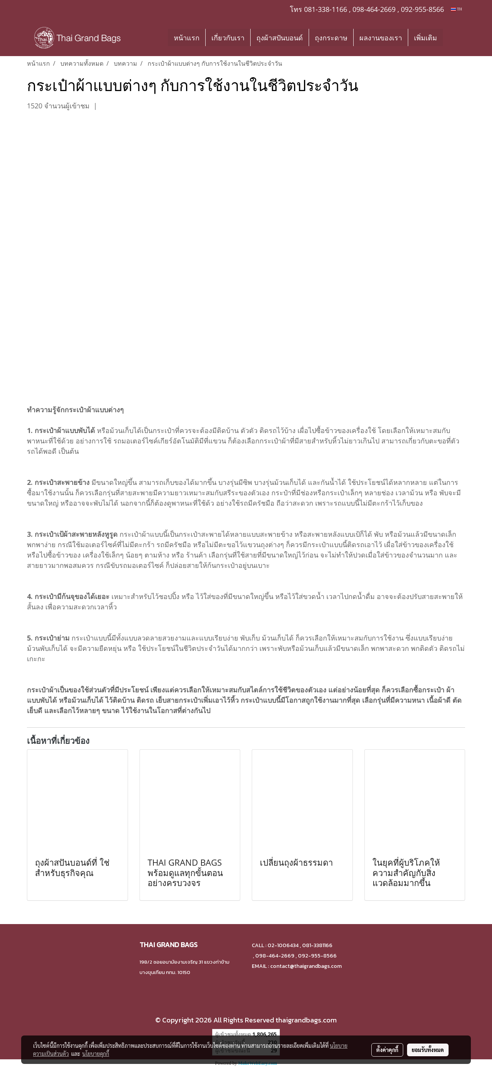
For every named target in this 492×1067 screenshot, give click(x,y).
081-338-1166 (325, 9)
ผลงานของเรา (380, 37)
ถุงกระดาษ (331, 37)
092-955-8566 (422, 9)
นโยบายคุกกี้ (95, 1053)
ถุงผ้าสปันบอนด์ (279, 37)
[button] (454, 37)
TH (456, 9)
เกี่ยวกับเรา (227, 37)
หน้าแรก (186, 37)
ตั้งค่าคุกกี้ (387, 1049)
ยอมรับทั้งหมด (428, 1049)
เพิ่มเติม (425, 37)
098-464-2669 (374, 9)
